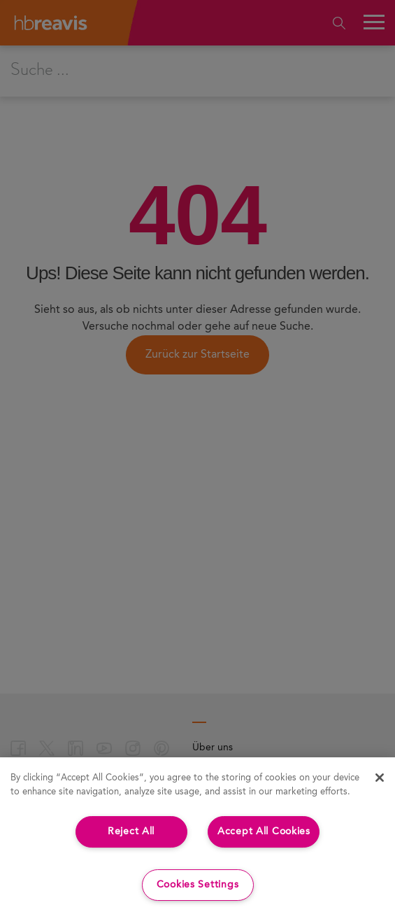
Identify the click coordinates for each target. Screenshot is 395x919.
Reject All (131, 831)
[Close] (379, 777)
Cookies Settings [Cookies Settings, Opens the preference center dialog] (198, 885)
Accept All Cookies (263, 831)
